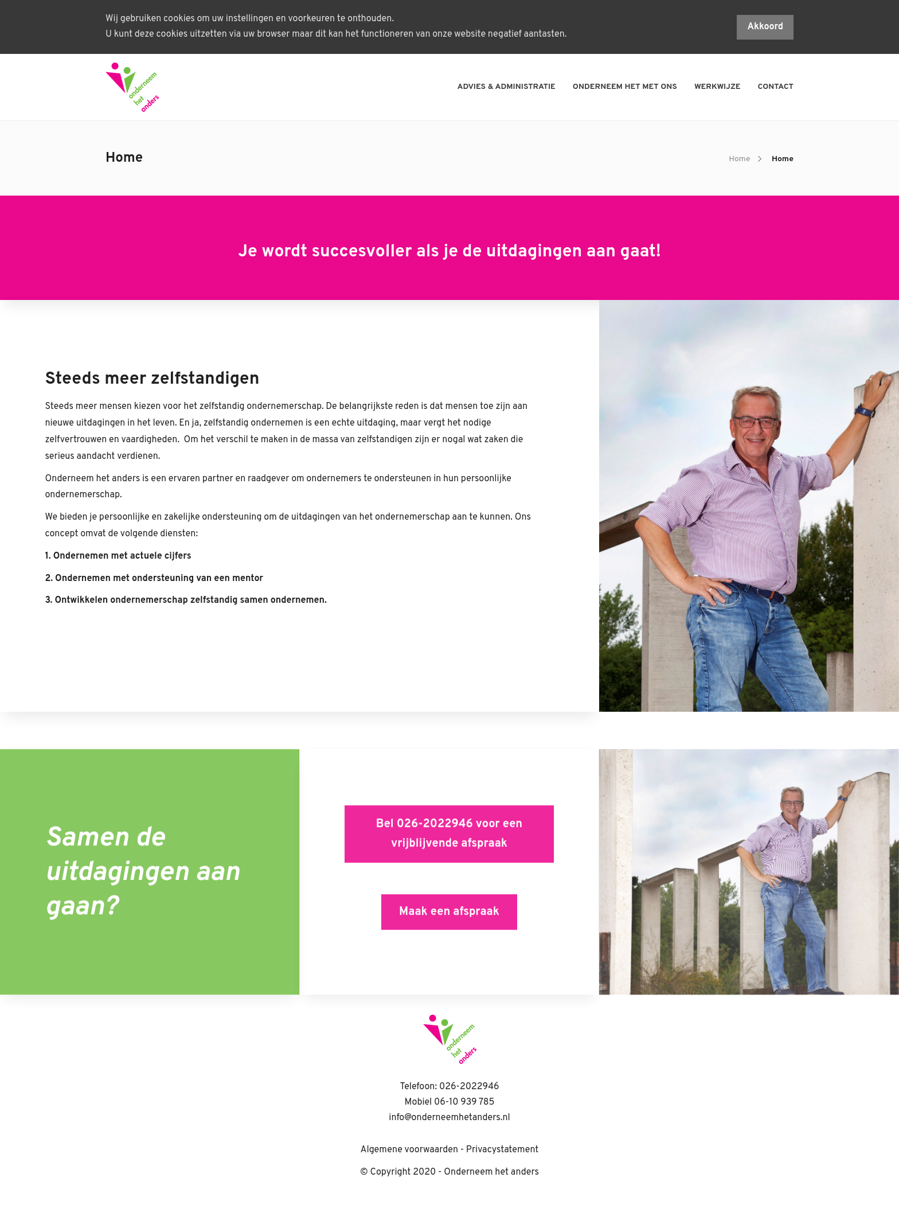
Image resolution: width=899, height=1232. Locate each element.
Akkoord (765, 27)
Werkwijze (717, 87)
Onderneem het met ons (625, 87)
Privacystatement (502, 1150)
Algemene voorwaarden (409, 1150)
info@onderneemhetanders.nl (449, 1118)
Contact (776, 87)
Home (739, 159)
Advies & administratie (507, 87)
